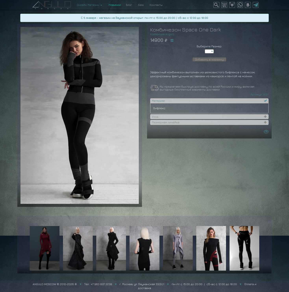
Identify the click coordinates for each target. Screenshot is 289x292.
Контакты (156, 4)
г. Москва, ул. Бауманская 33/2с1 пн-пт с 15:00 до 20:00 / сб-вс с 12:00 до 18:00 (178, 284)
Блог (129, 4)
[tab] (209, 101)
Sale (141, 4)
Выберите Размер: (209, 46)
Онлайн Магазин (89, 4)
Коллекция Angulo (162, 34)
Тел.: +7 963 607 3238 (98, 284)
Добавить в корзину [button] (209, 59)
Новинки (114, 4)
